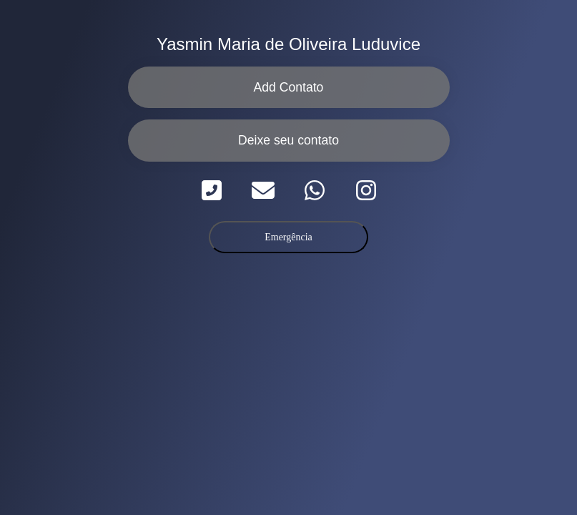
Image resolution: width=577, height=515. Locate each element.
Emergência (288, 237)
